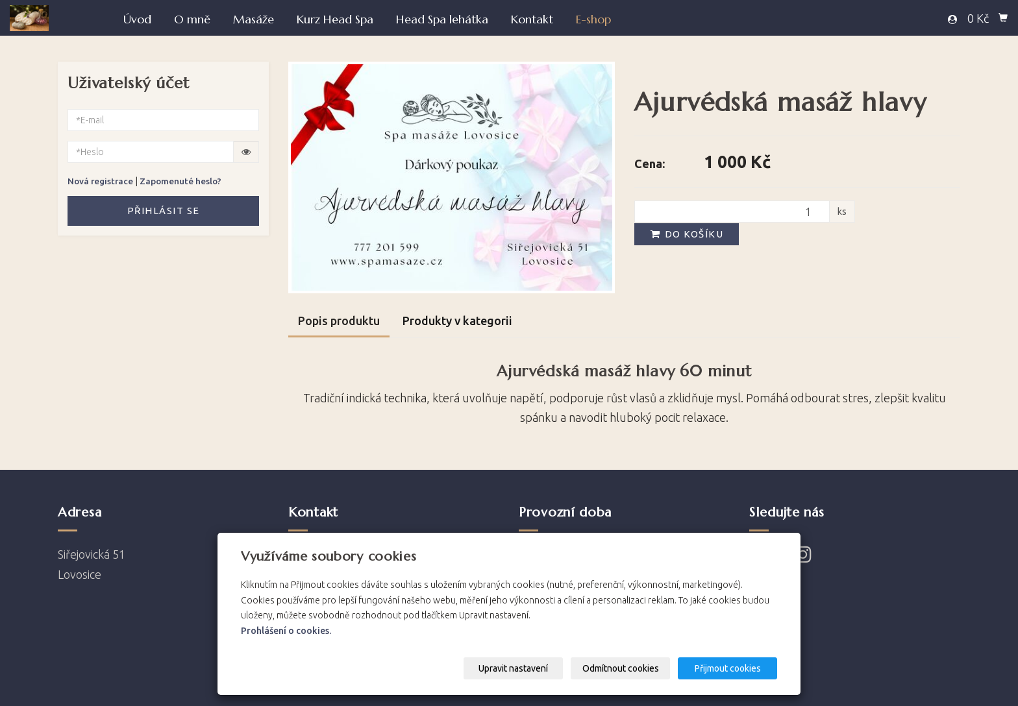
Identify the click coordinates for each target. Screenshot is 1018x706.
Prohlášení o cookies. (286, 631)
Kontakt (532, 19)
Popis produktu (339, 320)
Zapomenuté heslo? (180, 181)
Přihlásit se (163, 210)
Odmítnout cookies (620, 668)
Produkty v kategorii (457, 320)
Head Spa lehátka (442, 19)
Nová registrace (100, 181)
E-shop (593, 19)
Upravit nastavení (513, 668)
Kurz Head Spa (335, 19)
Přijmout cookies (728, 668)
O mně (192, 19)
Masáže (253, 19)
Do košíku (686, 233)
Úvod (137, 19)
